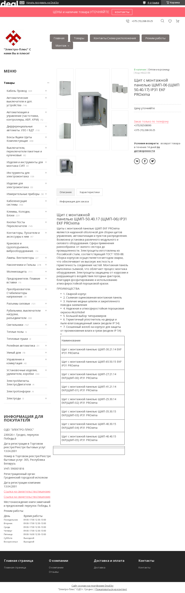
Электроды (14, 398)
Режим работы (155, 38)
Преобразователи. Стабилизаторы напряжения (19, 292)
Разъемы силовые (18, 303)
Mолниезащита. (17, 271)
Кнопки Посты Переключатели (17, 224)
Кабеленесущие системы (17, 202)
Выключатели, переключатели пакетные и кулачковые (24, 151)
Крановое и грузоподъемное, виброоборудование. (20, 247)
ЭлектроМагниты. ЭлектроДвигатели (19, 382)
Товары (79, 38)
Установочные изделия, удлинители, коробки (22, 372)
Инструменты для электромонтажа (18, 174)
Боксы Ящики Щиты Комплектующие (19, 139)
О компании (56, 567)
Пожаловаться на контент (111, 589)
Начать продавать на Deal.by (42, 2)
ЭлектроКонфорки (18, 391)
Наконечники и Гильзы (21, 264)
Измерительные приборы (23, 194)
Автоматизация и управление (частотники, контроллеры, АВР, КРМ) (23, 115)
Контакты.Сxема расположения (115, 38)
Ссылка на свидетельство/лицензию (27, 491)
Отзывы (54, 572)
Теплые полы (15, 332)
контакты (122, 12)
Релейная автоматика (21, 345)
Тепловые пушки (17, 339)
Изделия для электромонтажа (18, 185)
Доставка (99, 567)
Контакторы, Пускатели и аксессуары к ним (23, 234)
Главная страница (15, 567)
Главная (59, 38)
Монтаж (60, 45)
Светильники (15, 325)
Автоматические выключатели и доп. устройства (19, 101)
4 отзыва (153, 2)
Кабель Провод (17, 91)
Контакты (144, 567)
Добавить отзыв (170, 21)
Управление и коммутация (15, 361)
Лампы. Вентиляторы (20, 257)
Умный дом (14, 352)
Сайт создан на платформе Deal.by (92, 585)
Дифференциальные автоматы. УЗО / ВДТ (20, 128)
